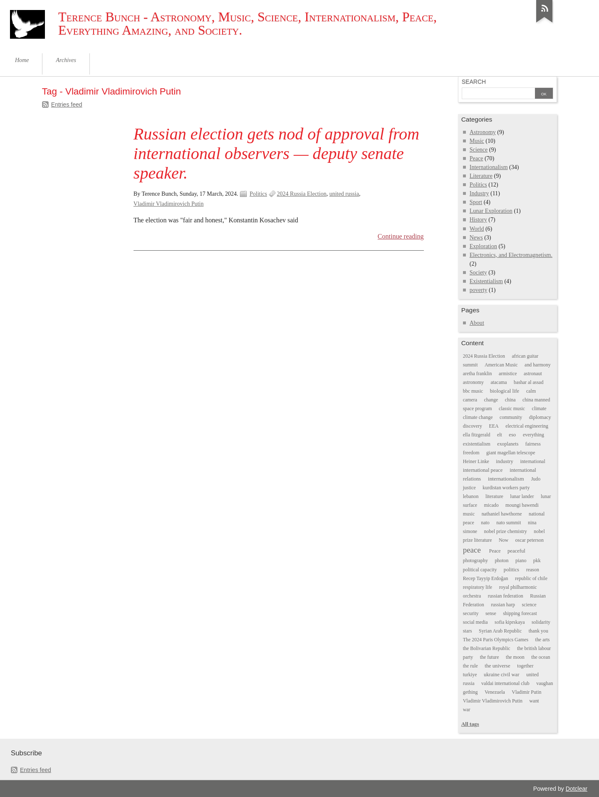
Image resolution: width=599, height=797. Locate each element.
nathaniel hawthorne (502, 514)
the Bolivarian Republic (486, 648)
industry (504, 461)
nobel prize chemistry (505, 531)
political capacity (480, 570)
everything (533, 435)
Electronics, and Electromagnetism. (511, 255)
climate (539, 408)
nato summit (508, 523)
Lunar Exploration (491, 211)
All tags (470, 724)
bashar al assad (528, 382)
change (491, 400)
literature (494, 496)
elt (499, 435)
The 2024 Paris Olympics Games (495, 640)
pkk (537, 560)
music (469, 514)
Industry (479, 193)
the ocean (540, 657)
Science (479, 150)
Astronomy (483, 132)
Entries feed (66, 104)
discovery (472, 426)
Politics (258, 194)
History (478, 220)
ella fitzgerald (476, 435)
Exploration (483, 246)
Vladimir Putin (526, 692)
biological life (504, 391)
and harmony (538, 365)
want (534, 701)
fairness (533, 444)
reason (532, 570)
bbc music (473, 391)
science (529, 605)
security (471, 613)
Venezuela (495, 692)
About (477, 323)
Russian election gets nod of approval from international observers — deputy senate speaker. (276, 153)
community (511, 417)
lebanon (471, 496)
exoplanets (507, 444)
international (532, 461)
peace (472, 549)
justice (469, 488)
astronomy (473, 382)
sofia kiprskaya (510, 622)
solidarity (541, 622)
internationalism (506, 479)
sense (490, 613)
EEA (494, 426)
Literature (481, 176)
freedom (471, 453)
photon (501, 560)
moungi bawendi (522, 505)
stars (467, 631)
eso (512, 435)
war (466, 709)
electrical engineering (526, 426)
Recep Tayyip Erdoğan (485, 578)
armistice (508, 373)
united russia (344, 194)
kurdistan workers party (506, 488)
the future (489, 657)
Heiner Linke (476, 461)
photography (475, 560)
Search (474, 81)
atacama (498, 382)
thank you (538, 631)
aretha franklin (477, 373)
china (510, 400)
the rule (470, 666)
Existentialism (486, 281)
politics (511, 570)
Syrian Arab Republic (500, 631)
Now (503, 540)
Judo (536, 479)
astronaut (533, 373)
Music (477, 141)
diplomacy (540, 417)
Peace (476, 158)
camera (470, 400)
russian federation (505, 596)
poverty (479, 290)
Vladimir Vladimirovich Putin (169, 204)
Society (478, 272)
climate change (478, 417)
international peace (483, 470)
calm (531, 391)
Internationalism (489, 167)
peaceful (516, 551)
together (525, 666)
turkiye (470, 674)
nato (485, 523)
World (477, 229)
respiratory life (477, 587)
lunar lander (522, 496)
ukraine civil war (501, 674)
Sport (476, 202)
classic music (512, 408)
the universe (497, 666)
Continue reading (401, 236)
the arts (542, 640)
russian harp (503, 605)
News (476, 237)
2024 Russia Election (302, 194)
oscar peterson (529, 540)
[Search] (498, 94)
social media (475, 622)
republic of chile (531, 578)
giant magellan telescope (510, 453)
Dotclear (576, 788)
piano (520, 560)
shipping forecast (520, 613)
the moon (515, 657)
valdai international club (505, 683)
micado (491, 505)
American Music (501, 365)
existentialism (476, 444)
